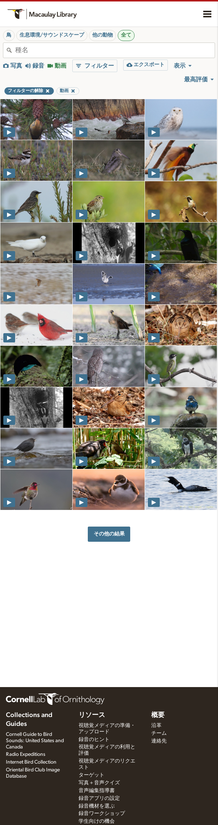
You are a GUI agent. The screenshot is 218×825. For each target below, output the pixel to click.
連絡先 (159, 741)
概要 (158, 715)
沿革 (156, 725)
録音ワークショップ (102, 813)
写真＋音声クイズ (99, 782)
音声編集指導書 (97, 790)
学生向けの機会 (97, 821)
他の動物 (102, 35)
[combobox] (115, 50)
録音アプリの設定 (99, 798)
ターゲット (91, 775)
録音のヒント (94, 739)
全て (126, 35)
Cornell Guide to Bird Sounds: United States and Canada (35, 741)
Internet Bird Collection (31, 762)
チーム (159, 733)
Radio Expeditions (25, 754)
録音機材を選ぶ (97, 806)
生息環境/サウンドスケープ (52, 35)
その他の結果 (109, 534)
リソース (92, 715)
